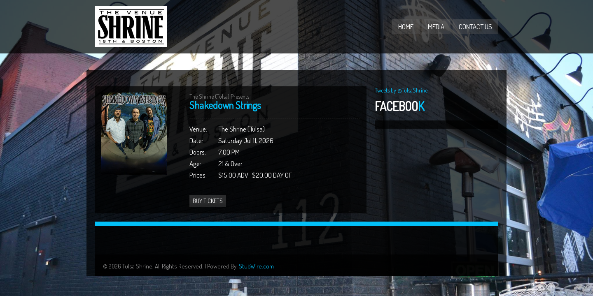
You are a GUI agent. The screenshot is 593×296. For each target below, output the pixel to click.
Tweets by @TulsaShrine (401, 90)
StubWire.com (256, 266)
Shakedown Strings (225, 105)
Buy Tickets (208, 200)
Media (436, 26)
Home (405, 26)
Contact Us (475, 26)
